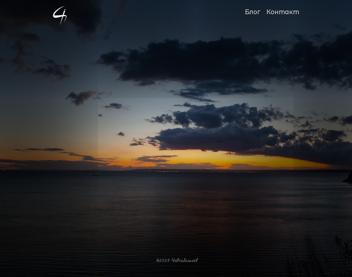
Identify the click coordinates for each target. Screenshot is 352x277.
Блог (252, 12)
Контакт (282, 12)
